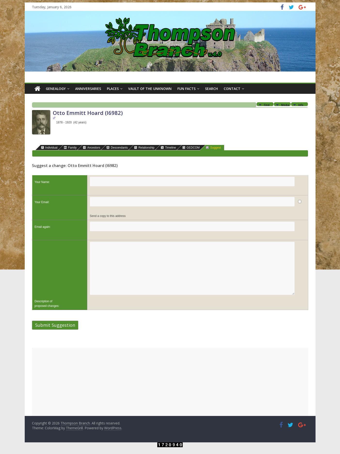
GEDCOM (191, 147)
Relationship (144, 147)
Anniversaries (88, 88)
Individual (49, 147)
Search (211, 88)
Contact (232, 88)
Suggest (213, 147)
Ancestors (91, 147)
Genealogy (56, 88)
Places (113, 88)
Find (266, 104)
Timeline (168, 147)
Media (285, 104)
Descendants (117, 147)
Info (300, 104)
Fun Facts (186, 88)
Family (70, 147)
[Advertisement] (170, 382)
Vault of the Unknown (150, 88)
